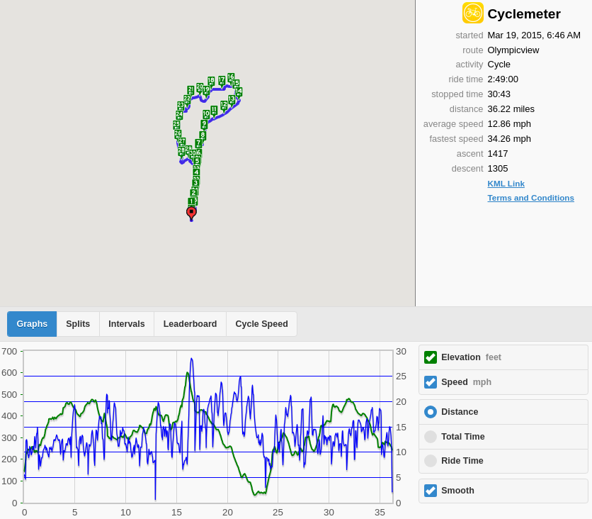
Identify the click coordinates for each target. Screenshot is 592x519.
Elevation (471, 357)
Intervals (126, 324)
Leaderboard (190, 324)
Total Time (462, 437)
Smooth (457, 491)
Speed (466, 382)
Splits (78, 324)
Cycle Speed (261, 324)
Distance (459, 412)
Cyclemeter (524, 13)
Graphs (32, 324)
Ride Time (462, 461)
